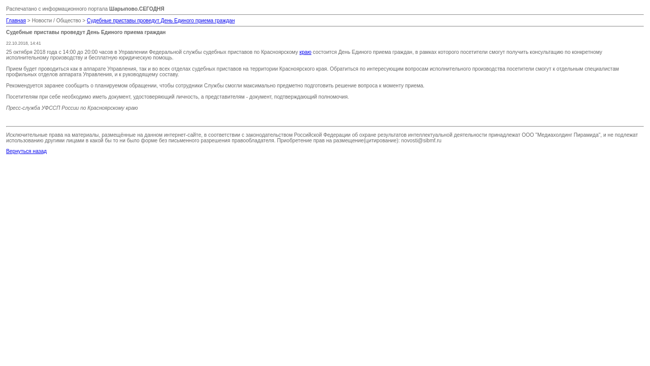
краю (306, 52)
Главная (16, 20)
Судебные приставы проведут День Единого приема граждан (161, 20)
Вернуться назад (26, 151)
